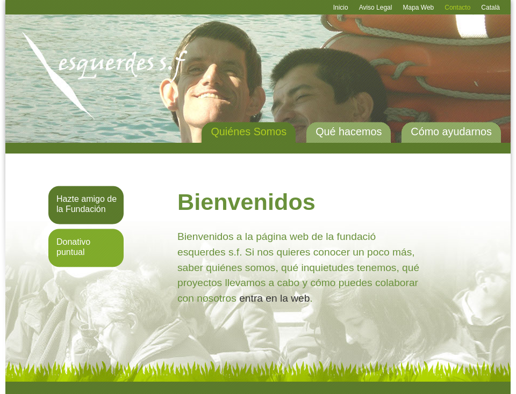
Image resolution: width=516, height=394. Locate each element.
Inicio (340, 7)
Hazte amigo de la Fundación (86, 204)
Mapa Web (418, 7)
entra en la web (274, 298)
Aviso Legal (375, 7)
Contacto (457, 7)
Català (490, 7)
